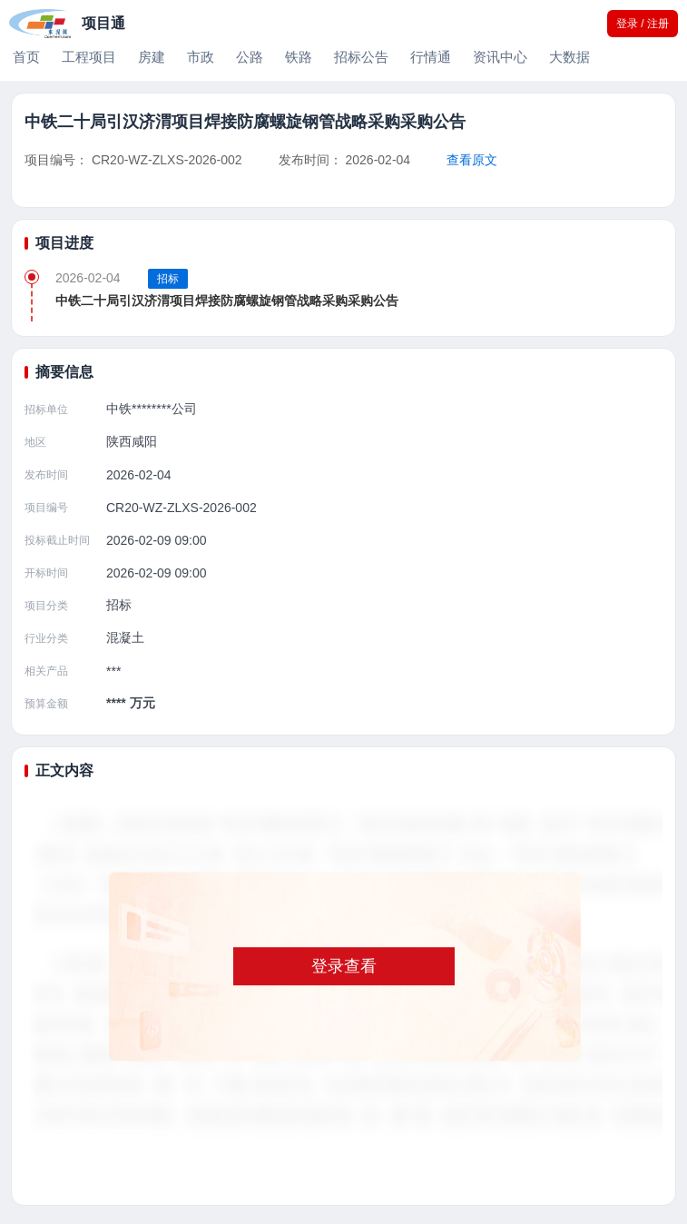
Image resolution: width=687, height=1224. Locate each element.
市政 (200, 56)
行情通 (430, 56)
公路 (249, 56)
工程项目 (89, 56)
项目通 (103, 23)
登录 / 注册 (642, 23)
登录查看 (344, 966)
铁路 (298, 56)
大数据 (569, 56)
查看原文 (472, 160)
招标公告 (361, 56)
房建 (151, 56)
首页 (26, 56)
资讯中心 (500, 56)
